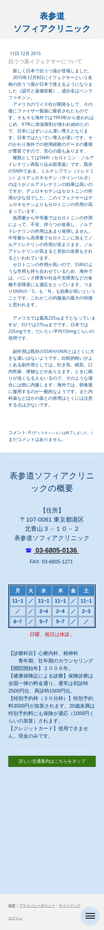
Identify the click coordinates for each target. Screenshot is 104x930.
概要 (12, 905)
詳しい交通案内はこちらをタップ (52, 761)
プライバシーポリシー (37, 905)
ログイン (15, 918)
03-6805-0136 (56, 550)
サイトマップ (69, 905)
